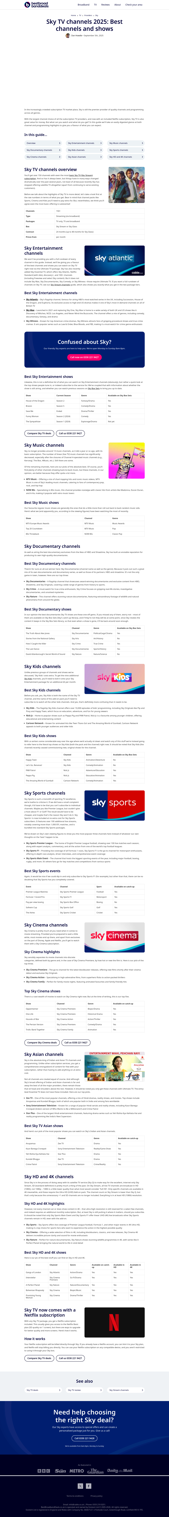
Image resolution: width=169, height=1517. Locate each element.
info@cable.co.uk (76, 1504)
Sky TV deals (32, 1390)
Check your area (133, 4)
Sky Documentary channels (39, 150)
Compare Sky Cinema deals (42, 1042)
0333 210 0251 (99, 1504)
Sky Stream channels (60, 284)
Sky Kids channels (76, 150)
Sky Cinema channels (36, 156)
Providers (88, 15)
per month (61, 237)
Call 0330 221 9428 (84, 1438)
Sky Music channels (118, 143)
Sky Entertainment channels (81, 143)
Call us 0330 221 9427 (70, 433)
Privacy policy (96, 1496)
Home (73, 15)
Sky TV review (74, 1390)
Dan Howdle (76, 35)
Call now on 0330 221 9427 (84, 357)
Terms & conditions (75, 1496)
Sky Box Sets (94, 388)
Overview (31, 143)
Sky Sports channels (118, 150)
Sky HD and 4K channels (120, 156)
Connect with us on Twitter (80, 1486)
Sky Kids (28, 678)
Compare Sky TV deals (39, 433)
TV (80, 15)
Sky (96, 15)
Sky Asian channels (77, 156)
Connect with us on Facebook (88, 1486)
